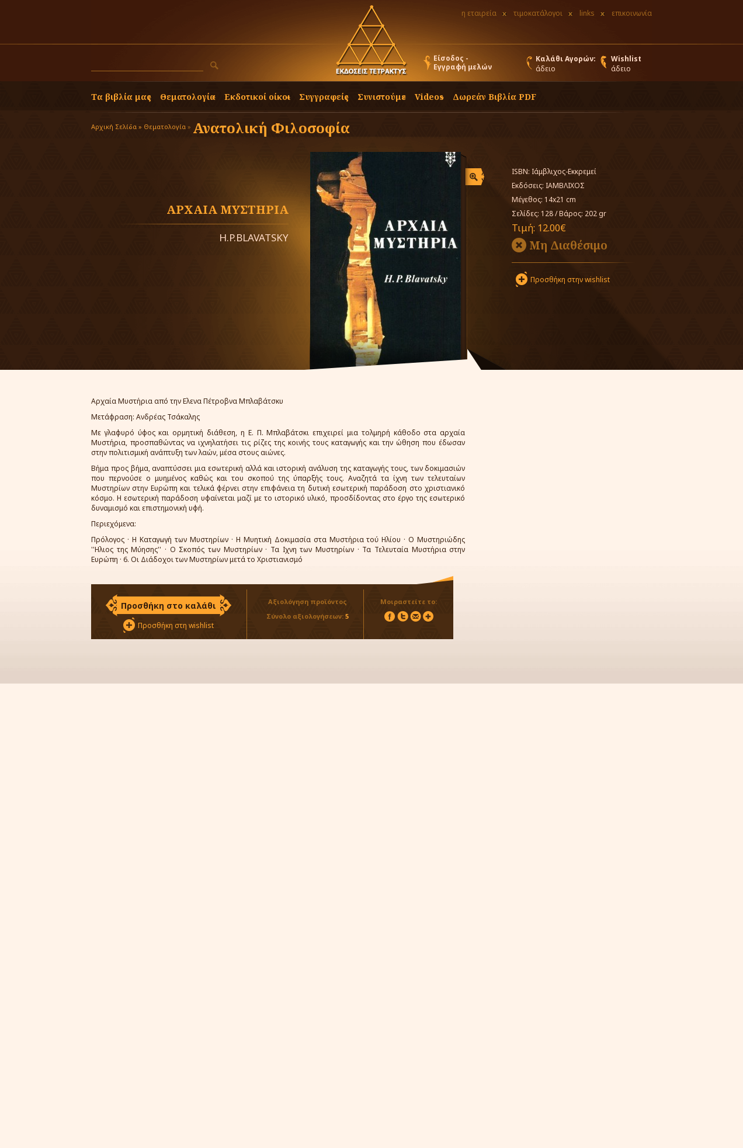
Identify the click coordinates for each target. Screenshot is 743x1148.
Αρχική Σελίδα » (116, 126)
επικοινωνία (632, 13)
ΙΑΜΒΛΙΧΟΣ (565, 185)
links (587, 13)
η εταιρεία (479, 13)
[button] (214, 65)
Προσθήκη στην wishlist (570, 280)
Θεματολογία (188, 96)
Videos (429, 96)
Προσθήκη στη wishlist (176, 625)
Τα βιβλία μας (121, 96)
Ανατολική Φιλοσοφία (271, 127)
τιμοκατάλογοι (538, 13)
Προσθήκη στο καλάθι (168, 605)
